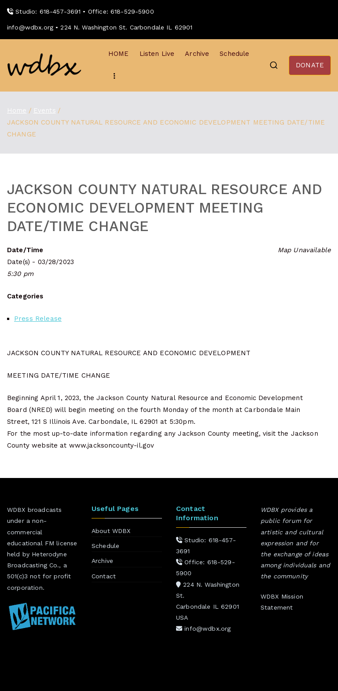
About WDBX (111, 530)
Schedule (234, 54)
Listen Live (157, 54)
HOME (118, 54)
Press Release (38, 319)
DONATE (310, 65)
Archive (197, 54)
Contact (104, 576)
